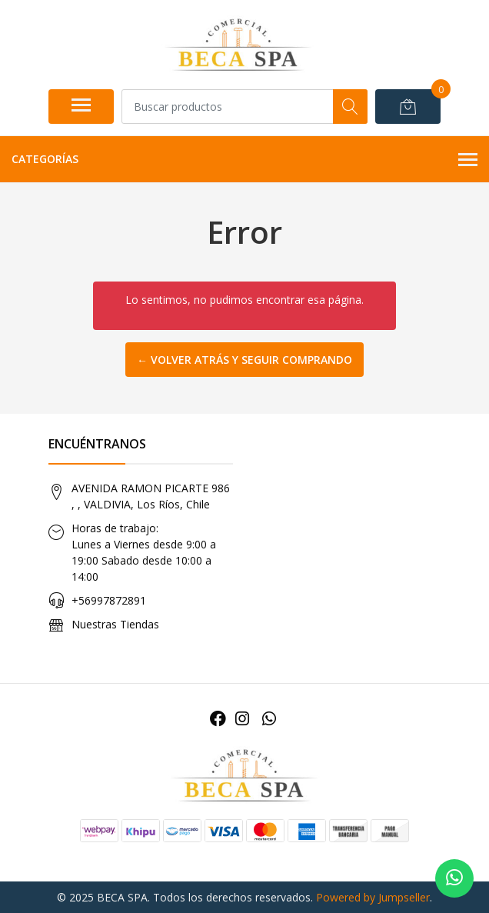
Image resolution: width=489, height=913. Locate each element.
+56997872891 (109, 600)
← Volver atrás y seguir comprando (244, 359)
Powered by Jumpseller (373, 897)
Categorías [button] (244, 160)
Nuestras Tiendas (115, 624)
